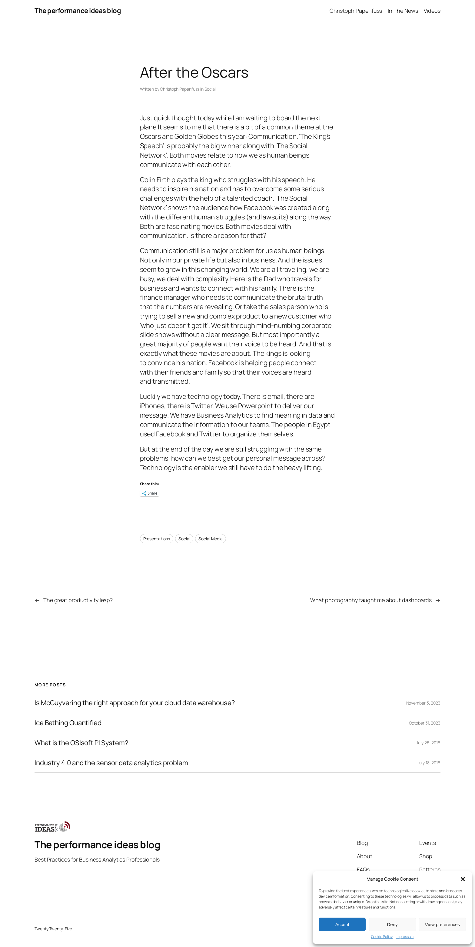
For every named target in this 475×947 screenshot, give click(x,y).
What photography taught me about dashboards (371, 600)
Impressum (405, 936)
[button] (463, 879)
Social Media (210, 539)
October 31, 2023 (424, 723)
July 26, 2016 (428, 742)
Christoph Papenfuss (179, 89)
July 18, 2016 (428, 762)
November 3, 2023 (423, 703)
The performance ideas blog (78, 10)
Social (210, 89)
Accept (342, 924)
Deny (392, 924)
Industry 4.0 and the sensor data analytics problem (111, 763)
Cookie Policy (382, 936)
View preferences (442, 924)
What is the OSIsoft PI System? (81, 743)
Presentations (156, 539)
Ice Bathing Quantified (68, 723)
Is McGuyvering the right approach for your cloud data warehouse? (135, 703)
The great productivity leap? (78, 600)
